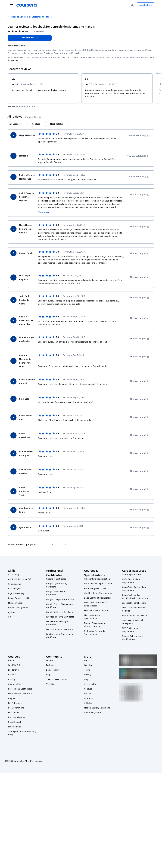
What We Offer (15, 665)
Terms (87, 670)
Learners (50, 660)
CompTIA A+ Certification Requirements (134, 589)
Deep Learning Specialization (98, 598)
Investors (88, 665)
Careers (12, 674)
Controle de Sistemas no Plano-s (73, 26)
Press (87, 660)
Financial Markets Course (96, 610)
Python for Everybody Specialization (94, 633)
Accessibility (90, 684)
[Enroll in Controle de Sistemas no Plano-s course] (30, 38)
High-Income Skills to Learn (134, 615)
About (11, 660)
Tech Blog (51, 684)
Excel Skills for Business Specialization (95, 604)
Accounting (13, 574)
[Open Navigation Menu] (11, 5)
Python (11, 612)
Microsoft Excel (15, 603)
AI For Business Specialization (98, 583)
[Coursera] (26, 5)
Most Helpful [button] (56, 124)
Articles (87, 693)
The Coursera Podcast (57, 679)
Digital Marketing (16, 593)
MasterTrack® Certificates (20, 693)
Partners (50, 665)
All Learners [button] (15, 124)
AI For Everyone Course (95, 588)
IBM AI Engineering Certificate (60, 616)
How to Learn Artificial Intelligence (132, 622)
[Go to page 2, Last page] (59, 544)
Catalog (12, 679)
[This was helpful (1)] (138, 156)
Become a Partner (16, 717)
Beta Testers (52, 670)
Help (86, 679)
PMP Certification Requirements (130, 630)
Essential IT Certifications (134, 603)
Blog (48, 674)
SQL (10, 617)
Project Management (18, 607)
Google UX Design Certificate (60, 612)
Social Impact (14, 722)
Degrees (12, 698)
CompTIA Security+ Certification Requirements (135, 597)
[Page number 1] (52, 544)
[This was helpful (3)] (138, 135)
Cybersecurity (15, 584)
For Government (16, 707)
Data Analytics (15, 588)
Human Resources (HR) (19, 598)
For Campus (13, 712)
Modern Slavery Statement (97, 707)
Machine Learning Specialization (92, 617)
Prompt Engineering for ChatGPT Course (95, 625)
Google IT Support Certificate (60, 599)
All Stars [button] (36, 124)
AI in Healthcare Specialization (98, 593)
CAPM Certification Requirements (131, 581)
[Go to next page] (65, 544)
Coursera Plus (14, 684)
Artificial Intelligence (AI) (19, 579)
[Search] (132, 5)
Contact (88, 688)
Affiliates (88, 703)
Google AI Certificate (56, 579)
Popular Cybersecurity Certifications (132, 638)
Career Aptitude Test (132, 574)
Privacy (87, 674)
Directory (88, 698)
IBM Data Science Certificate (59, 629)
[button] (23, 544)
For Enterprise (15, 703)
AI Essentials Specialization (97, 579)
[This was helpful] (139, 194)
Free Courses (14, 726)
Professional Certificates (20, 688)
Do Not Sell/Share (92, 712)
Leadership (13, 670)
